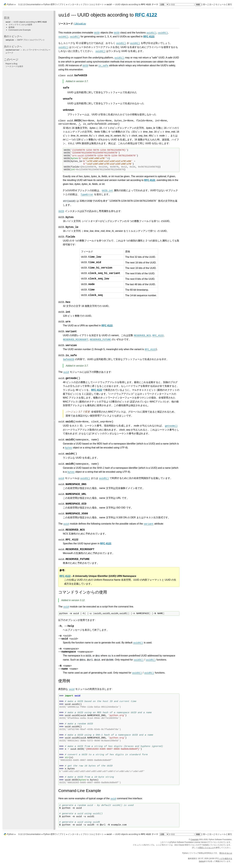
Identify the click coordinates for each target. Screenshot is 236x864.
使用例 (11, 27)
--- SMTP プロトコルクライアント (25, 40)
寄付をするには (225, 853)
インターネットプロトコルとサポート (86, 4)
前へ (205, 4)
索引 (230, 4)
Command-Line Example (19, 30)
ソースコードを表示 (14, 66)
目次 (7, 17)
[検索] (182, 4)
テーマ (161, 4)
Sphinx (202, 861)
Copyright (194, 839)
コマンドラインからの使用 (20, 24)
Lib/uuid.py (80, 23)
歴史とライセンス (206, 848)
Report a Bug (11, 63)
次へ (211, 4)
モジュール (220, 4)
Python (10, 4)
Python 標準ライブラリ (54, 4)
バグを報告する (225, 858)
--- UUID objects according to (128, 4)
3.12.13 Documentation (29, 4)
